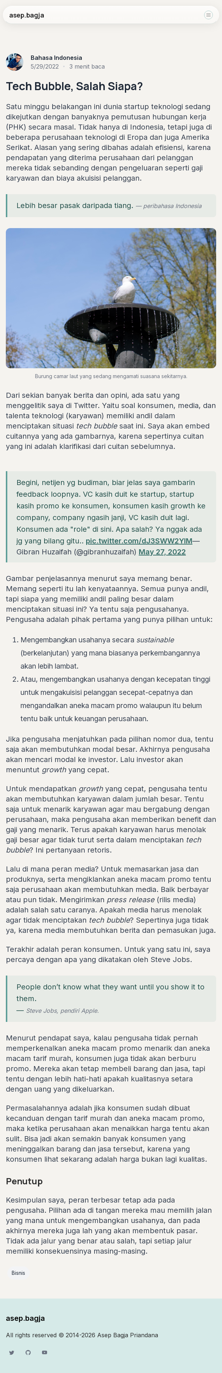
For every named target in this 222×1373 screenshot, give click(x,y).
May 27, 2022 (162, 551)
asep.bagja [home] (26, 15)
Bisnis (18, 1273)
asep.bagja (25, 1318)
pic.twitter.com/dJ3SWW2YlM (139, 540)
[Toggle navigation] (208, 15)
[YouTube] (44, 1352)
